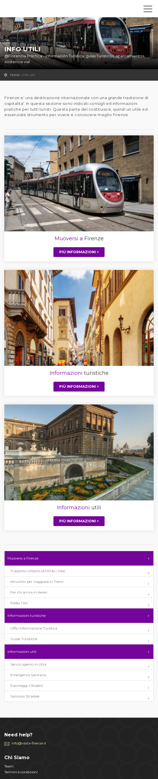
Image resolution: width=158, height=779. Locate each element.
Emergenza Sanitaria (28, 675)
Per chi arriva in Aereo (28, 592)
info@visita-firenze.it (29, 743)
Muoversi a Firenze (23, 558)
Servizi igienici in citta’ (28, 664)
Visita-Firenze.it (30, 10)
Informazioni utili (22, 651)
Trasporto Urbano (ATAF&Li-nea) (37, 571)
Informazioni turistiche (27, 615)
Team (9, 766)
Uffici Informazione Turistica (33, 628)
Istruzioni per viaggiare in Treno (36, 581)
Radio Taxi (18, 603)
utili (79, 507)
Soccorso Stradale (24, 696)
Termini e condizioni (21, 772)
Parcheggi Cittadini (26, 685)
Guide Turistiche (23, 639)
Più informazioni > (79, 252)
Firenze (79, 238)
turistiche (79, 373)
